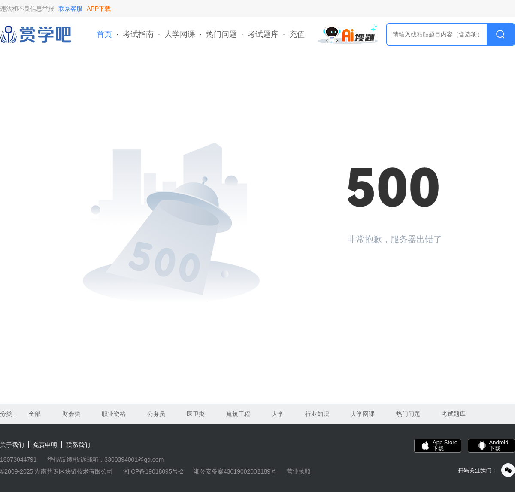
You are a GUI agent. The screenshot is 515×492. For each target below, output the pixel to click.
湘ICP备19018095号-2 (153, 471)
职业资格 (114, 414)
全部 (35, 414)
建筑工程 (238, 414)
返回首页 (377, 268)
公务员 (156, 414)
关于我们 (12, 444)
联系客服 (70, 8)
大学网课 (179, 34)
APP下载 (99, 8)
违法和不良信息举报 (27, 8)
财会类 (71, 414)
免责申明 (45, 444)
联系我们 (78, 444)
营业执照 (299, 471)
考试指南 (138, 34)
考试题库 (263, 34)
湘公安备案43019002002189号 (235, 471)
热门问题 (221, 34)
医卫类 (196, 414)
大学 (278, 414)
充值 (297, 34)
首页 (104, 34)
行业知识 (317, 414)
